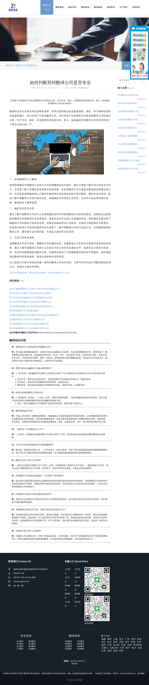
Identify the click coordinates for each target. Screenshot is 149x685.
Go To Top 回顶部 (74, 680)
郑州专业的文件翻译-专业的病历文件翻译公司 (30, 302)
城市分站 (19, 65)
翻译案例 (98, 7)
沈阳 (129, 645)
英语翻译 (68, 641)
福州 (103, 645)
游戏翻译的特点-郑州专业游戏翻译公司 (27, 319)
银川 (134, 648)
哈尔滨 (116, 645)
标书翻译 (32, 644)
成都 (103, 639)
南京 (109, 642)
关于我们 (124, 7)
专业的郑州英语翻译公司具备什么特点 (129, 144)
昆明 (115, 651)
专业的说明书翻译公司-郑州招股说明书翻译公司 (31, 306)
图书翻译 (32, 646)
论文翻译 (19, 646)
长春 (123, 645)
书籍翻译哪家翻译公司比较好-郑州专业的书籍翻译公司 (34, 315)
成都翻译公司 (83, 88)
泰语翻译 (68, 649)
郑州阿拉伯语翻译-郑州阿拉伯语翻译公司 (129, 103)
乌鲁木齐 (114, 648)
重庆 (109, 639)
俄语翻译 (80, 646)
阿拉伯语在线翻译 (38, 273)
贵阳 (109, 651)
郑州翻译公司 (31, 65)
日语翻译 (80, 641)
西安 (133, 642)
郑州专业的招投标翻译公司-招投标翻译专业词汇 (31, 297)
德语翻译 (80, 644)
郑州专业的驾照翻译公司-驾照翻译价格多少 (129, 152)
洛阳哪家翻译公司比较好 (129, 160)
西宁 (128, 648)
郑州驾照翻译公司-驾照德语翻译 (24, 311)
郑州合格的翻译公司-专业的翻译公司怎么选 (29, 328)
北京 (121, 639)
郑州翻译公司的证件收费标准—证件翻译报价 (129, 95)
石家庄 (104, 648)
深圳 (133, 639)
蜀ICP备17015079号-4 (78, 661)
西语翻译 (80, 649)
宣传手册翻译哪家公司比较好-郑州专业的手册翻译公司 (34, 289)
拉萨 (121, 651)
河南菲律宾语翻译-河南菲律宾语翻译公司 (129, 128)
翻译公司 (47, 7)
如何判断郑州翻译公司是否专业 (129, 111)
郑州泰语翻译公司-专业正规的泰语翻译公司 (29, 324)
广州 (127, 639)
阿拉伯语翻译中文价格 (59, 273)
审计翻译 (19, 644)
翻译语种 (72, 7)
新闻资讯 (111, 7)
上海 (115, 639)
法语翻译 (68, 646)
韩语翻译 (68, 644)
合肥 (103, 651)
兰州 (122, 648)
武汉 (103, 642)
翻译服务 (60, 7)
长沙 (139, 642)
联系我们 (136, 7)
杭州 (139, 639)
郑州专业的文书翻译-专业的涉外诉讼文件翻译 (30, 293)
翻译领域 (85, 7)
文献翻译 (32, 649)
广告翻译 (19, 649)
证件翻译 (19, 641)
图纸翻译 (32, 641)
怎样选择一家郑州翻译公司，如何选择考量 (129, 136)
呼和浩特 (137, 645)
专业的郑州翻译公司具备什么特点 (129, 119)
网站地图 (74, 663)
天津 (109, 645)
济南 (121, 642)
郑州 (115, 642)
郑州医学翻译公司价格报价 (129, 168)
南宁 (127, 642)
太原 (140, 648)
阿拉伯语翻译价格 (19, 273)
